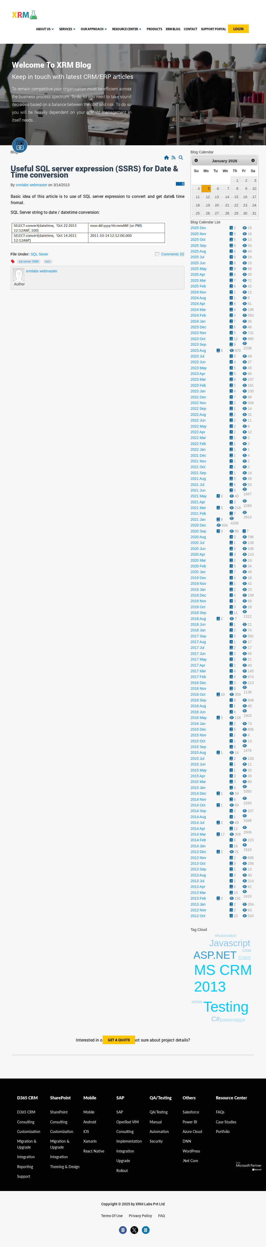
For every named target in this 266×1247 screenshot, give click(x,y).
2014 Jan (198, 846)
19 (208, 205)
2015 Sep (198, 747)
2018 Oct (198, 607)
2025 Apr (198, 274)
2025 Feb (198, 286)
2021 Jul (197, 484)
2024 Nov (198, 292)
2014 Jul (197, 822)
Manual (156, 1122)
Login (238, 29)
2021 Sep (198, 473)
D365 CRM (26, 1112)
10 (254, 188)
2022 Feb (198, 444)
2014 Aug (198, 817)
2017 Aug (198, 642)
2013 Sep (198, 869)
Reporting (25, 1166)
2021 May (199, 496)
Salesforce (191, 1112)
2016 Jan (198, 724)
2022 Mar (198, 438)
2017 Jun (198, 653)
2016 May (199, 718)
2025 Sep (198, 245)
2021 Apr (198, 502)
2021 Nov (198, 461)
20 (217, 205)
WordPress (191, 1151)
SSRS (47, 261)
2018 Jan (198, 630)
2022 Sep (198, 408)
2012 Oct (198, 916)
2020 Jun (198, 549)
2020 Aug (198, 537)
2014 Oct (198, 805)
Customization (28, 1131)
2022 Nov (198, 403)
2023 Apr (198, 374)
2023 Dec (198, 327)
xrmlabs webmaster (32, 185)
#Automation (226, 935)
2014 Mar (198, 834)
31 (254, 213)
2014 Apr (198, 828)
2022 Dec (198, 397)
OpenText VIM (127, 1122)
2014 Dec (198, 793)
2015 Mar (198, 782)
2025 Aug (198, 251)
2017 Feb (198, 677)
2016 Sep (198, 700)
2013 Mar (198, 893)
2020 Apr (198, 554)
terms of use (112, 1215)
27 (217, 213)
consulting (25, 1122)
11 (198, 197)
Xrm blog (173, 29)
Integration (26, 1157)
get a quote (119, 1040)
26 (208, 213)
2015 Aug (198, 752)
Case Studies (226, 1122)
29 (236, 213)
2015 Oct (198, 741)
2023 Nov (198, 333)
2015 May (199, 770)
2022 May (199, 426)
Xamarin (90, 1141)
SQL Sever (39, 254)
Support (23, 1176)
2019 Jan (198, 589)
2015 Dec (198, 729)
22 (236, 205)
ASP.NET (215, 955)
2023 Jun (198, 362)
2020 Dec (198, 525)
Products (154, 29)
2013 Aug (198, 875)
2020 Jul (197, 543)
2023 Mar (198, 379)
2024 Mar (198, 310)
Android (89, 1122)
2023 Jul (197, 356)
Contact (190, 29)
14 (227, 197)
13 (217, 197)
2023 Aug (198, 350)
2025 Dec (198, 228)
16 (245, 197)
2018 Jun (198, 624)
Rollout (122, 1170)
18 (198, 205)
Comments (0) (172, 254)
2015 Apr (198, 776)
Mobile (88, 1112)
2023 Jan (198, 391)
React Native (93, 1151)
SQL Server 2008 (28, 261)
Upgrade (123, 1160)
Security (156, 1141)
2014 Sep (198, 811)
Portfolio (223, 1131)
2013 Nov (198, 858)
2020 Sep (198, 531)
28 (227, 213)
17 (254, 197)
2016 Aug (198, 706)
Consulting (58, 1122)
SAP (119, 1112)
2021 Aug (198, 479)
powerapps (232, 1020)
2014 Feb (198, 840)
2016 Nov (198, 688)
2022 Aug (198, 414)
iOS (86, 1131)
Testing (226, 1007)
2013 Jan (198, 904)
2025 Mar (198, 280)
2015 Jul (197, 758)
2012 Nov (198, 910)
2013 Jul (197, 881)
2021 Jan (198, 519)
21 (227, 205)
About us (46, 29)
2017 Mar (198, 671)
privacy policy (140, 1215)
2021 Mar (198, 508)
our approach (95, 29)
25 (198, 213)
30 (245, 213)
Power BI (190, 1122)
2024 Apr (198, 304)
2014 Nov (198, 799)
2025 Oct (198, 239)
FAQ (161, 1215)
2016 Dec (198, 683)
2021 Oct (198, 467)
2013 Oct (198, 863)
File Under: (20, 254)
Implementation (129, 1141)
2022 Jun (198, 420)
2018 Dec (198, 595)
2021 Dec (198, 455)
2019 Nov (198, 583)
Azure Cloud (192, 1131)
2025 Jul (197, 257)
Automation (159, 1131)
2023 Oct (198, 339)
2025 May (199, 269)
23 (245, 205)
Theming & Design (64, 1166)
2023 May (199, 368)
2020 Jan (198, 572)
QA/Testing (159, 1112)
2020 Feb (198, 566)
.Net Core (190, 1160)
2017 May (199, 659)
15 (236, 197)
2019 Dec (198, 578)
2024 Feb (198, 315)
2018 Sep (198, 613)
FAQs (220, 1112)
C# (215, 1019)
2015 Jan (198, 788)
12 (208, 197)
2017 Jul (197, 648)
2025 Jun (198, 263)
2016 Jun (198, 712)
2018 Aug (198, 619)
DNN (187, 1141)
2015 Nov (198, 735)
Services (68, 29)
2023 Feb (198, 385)
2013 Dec (198, 852)
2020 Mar (198, 560)
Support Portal (213, 29)
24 (254, 205)
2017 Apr (198, 665)
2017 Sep (198, 636)
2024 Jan (198, 321)
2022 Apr (198, 432)
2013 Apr (198, 887)
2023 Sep (198, 344)
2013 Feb (198, 898)
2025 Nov (198, 234)
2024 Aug (198, 298)
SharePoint (59, 1112)
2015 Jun (198, 764)
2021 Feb (198, 513)
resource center (127, 29)
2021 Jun (198, 490)
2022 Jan (198, 449)
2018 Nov (198, 601)
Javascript (229, 943)
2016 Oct (198, 694)
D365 (244, 958)
